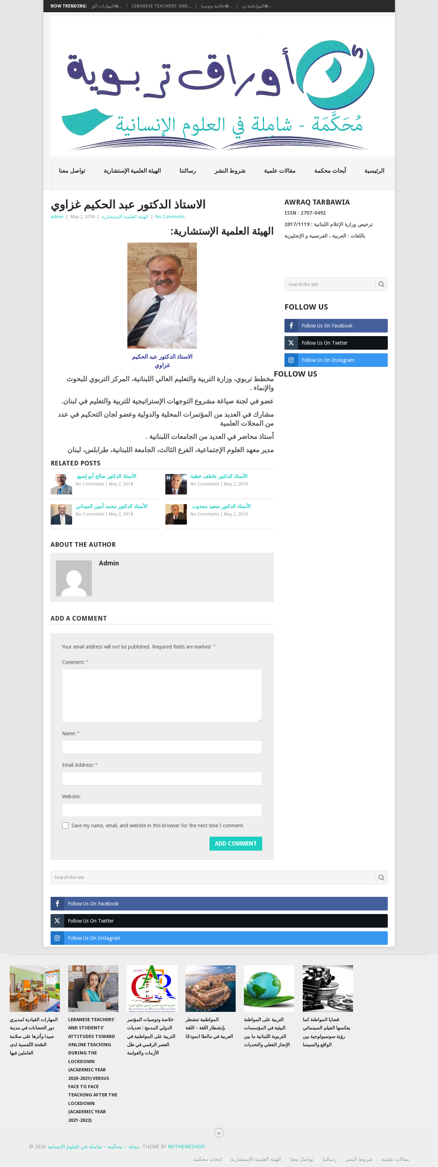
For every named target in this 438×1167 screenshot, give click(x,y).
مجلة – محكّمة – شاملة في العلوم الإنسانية (93, 1146)
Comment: (75, 662)
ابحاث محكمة (207, 1159)
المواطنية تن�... (257, 6)
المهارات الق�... (106, 6)
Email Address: (79, 764)
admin (57, 216)
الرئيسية (374, 170)
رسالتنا (187, 170)
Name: (70, 733)
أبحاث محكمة (330, 170)
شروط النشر (230, 170)
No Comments (170, 216)
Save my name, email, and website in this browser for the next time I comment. (157, 825)
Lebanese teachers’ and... (161, 6)
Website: (71, 796)
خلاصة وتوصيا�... (216, 6)
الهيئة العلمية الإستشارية (132, 170)
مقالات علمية (280, 170)
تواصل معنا (72, 170)
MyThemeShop (186, 1146)
